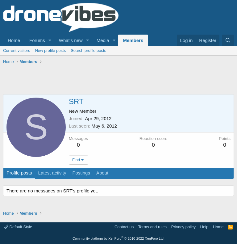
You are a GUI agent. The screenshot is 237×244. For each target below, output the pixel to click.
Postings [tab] (81, 172)
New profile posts (50, 50)
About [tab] (102, 172)
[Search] (228, 40)
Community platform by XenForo (118, 238)
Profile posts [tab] (19, 172)
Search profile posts (88, 50)
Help (204, 227)
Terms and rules (152, 227)
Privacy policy (183, 227)
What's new (71, 40)
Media (103, 40)
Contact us (124, 227)
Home (14, 40)
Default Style (18, 227)
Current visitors (16, 50)
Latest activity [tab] (52, 172)
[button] (50, 40)
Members (133, 40)
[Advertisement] (115, 80)
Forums (37, 40)
